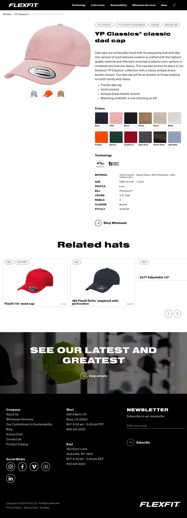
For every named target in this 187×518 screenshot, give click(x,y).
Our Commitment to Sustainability (29, 424)
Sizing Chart (14, 434)
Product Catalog (17, 444)
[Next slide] (177, 313)
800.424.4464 (76, 464)
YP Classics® (21, 14)
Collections (98, 5)
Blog (9, 429)
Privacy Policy (13, 508)
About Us (12, 414)
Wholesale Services (144, 5)
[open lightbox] (101, 118)
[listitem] (35, 283)
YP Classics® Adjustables (131, 25)
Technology (78, 5)
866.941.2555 (75, 429)
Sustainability (118, 5)
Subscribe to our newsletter (146, 416)
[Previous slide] (168, 313)
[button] (174, 5)
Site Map (44, 508)
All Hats (7, 14)
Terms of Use (30, 508)
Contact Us (13, 439)
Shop (164, 5)
